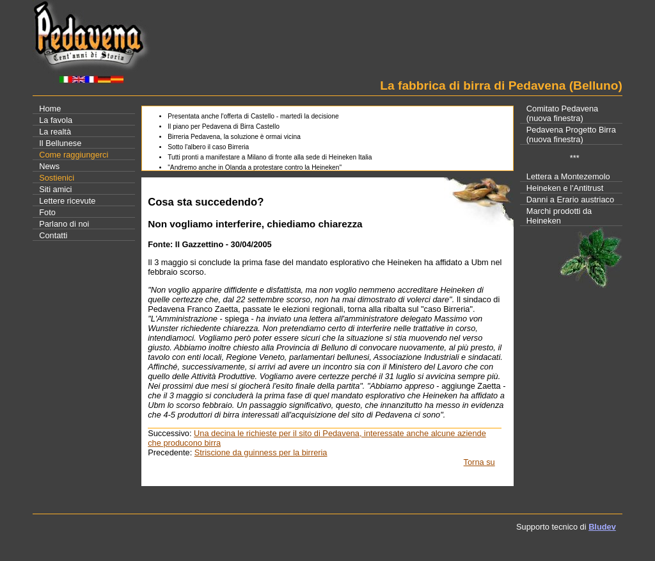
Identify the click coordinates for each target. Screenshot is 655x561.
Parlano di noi (64, 224)
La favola (55, 120)
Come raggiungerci (73, 154)
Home (50, 108)
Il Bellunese (60, 143)
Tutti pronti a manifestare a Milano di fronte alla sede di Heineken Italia (270, 157)
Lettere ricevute (67, 201)
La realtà (55, 131)
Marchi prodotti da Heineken (559, 215)
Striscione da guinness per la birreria (261, 452)
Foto (47, 212)
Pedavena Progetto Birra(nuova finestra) (571, 134)
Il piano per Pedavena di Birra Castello (224, 126)
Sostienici (56, 178)
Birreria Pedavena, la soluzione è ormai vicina (234, 136)
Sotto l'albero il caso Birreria (208, 146)
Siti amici (55, 189)
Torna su (479, 462)
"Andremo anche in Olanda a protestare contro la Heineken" (255, 167)
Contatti (53, 235)
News (49, 166)
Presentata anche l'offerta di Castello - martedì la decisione (253, 116)
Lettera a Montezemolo (568, 176)
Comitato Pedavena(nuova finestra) (562, 113)
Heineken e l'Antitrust (565, 188)
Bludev (602, 527)
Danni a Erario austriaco (570, 199)
